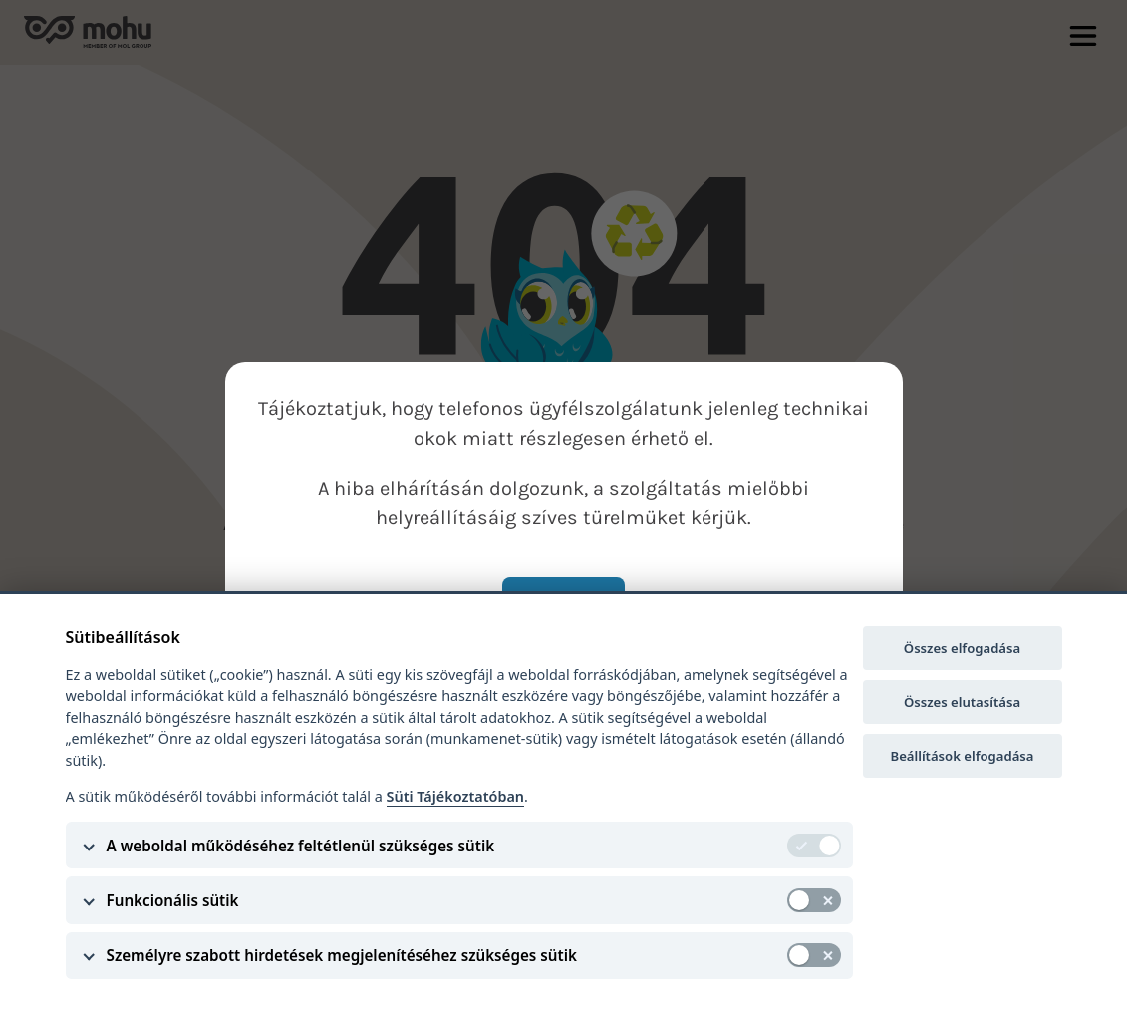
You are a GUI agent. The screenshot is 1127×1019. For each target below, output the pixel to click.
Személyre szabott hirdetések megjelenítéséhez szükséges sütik (342, 955)
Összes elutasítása (962, 702)
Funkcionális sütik (173, 900)
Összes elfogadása (962, 648)
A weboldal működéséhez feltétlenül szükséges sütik (301, 845)
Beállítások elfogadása (962, 756)
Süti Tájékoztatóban (455, 796)
